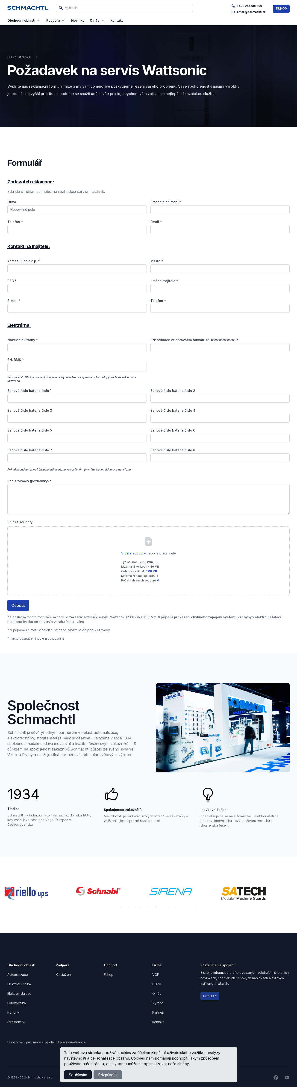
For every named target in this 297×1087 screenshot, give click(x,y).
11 (169, 907)
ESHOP (281, 9)
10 (162, 907)
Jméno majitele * (164, 281)
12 (176, 907)
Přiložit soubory (19, 522)
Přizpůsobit (108, 1074)
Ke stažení (63, 975)
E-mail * (13, 301)
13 (183, 907)
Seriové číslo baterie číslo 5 (29, 430)
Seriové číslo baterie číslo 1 (29, 391)
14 (190, 907)
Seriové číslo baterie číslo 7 (29, 450)
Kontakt (158, 1022)
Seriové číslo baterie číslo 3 (29, 410)
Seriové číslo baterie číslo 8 (172, 450)
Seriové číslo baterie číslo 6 (172, 430)
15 (197, 907)
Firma (11, 202)
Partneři (158, 1012)
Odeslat (18, 605)
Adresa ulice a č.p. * (23, 261)
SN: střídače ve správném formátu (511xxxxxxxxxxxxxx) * (194, 340)
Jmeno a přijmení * (165, 202)
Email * (156, 222)
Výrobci (158, 1003)
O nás (97, 20)
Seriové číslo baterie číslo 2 (172, 391)
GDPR (156, 984)
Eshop (108, 975)
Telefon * (15, 222)
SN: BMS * (15, 360)
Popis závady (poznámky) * (29, 481)
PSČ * (12, 281)
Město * (156, 261)
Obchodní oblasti (24, 20)
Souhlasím (78, 1074)
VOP (155, 975)
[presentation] (148, 558)
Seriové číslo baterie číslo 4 (172, 410)
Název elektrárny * (22, 340)
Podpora (56, 20)
